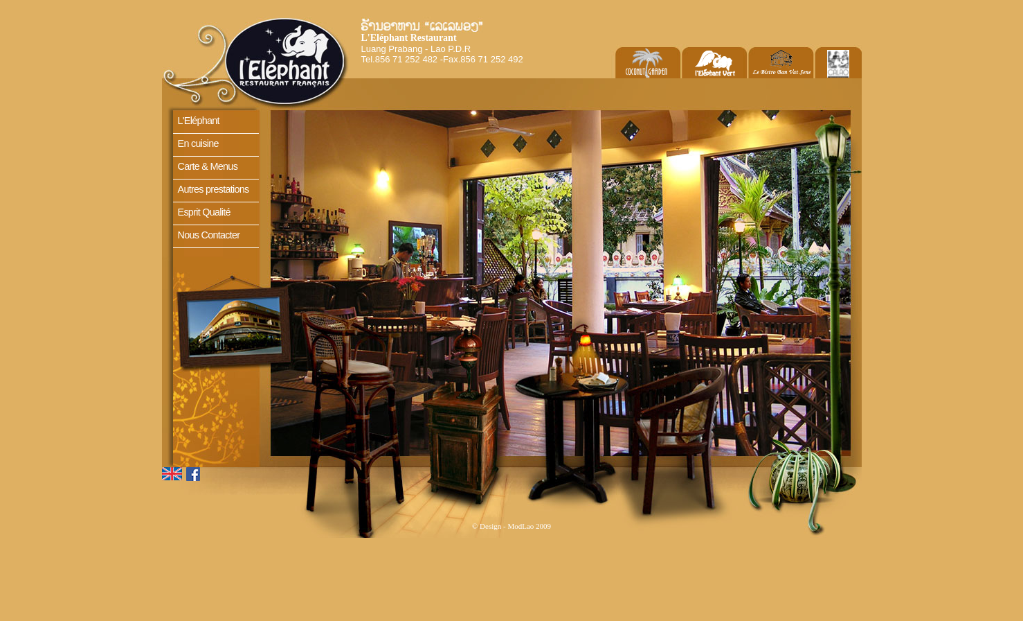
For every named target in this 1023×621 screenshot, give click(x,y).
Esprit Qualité (204, 212)
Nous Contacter (209, 234)
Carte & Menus (208, 166)
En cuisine (198, 143)
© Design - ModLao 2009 (511, 526)
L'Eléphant (198, 120)
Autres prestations (213, 189)
